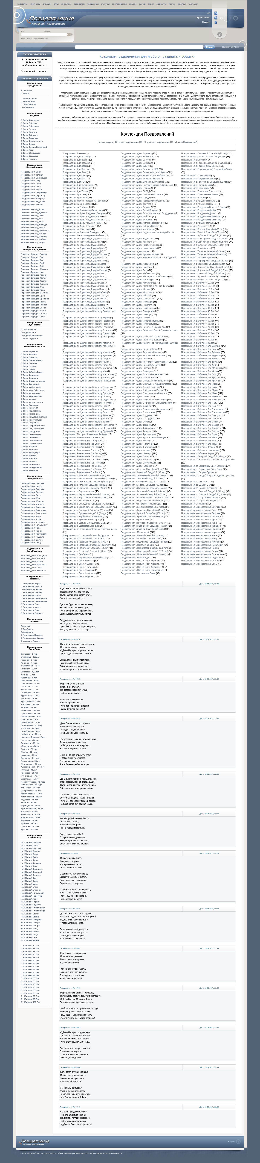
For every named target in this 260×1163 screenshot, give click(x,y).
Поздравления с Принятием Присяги (199, 191)
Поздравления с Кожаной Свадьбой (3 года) (142, 507)
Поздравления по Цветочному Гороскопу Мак (84, 371)
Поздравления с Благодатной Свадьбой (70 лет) (86, 504)
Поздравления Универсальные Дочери (200, 516)
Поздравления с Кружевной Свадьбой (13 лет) (143, 523)
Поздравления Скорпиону (34, 193)
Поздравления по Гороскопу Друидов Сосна (83, 295)
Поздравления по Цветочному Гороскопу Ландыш (86, 358)
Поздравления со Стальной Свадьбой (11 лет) (204, 494)
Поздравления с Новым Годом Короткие (140, 560)
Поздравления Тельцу (32, 175)
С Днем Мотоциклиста (32, 402)
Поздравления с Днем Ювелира (136, 466)
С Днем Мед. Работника (32, 390)
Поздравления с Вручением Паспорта (80, 519)
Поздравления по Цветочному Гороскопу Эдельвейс (87, 431)
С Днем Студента (29, 338)
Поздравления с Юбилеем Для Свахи (199, 422)
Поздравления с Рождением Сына (198, 223)
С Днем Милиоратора (31, 396)
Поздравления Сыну (31, 543)
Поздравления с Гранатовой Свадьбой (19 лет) (85, 548)
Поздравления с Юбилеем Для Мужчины (201, 396)
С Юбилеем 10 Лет (30, 946)
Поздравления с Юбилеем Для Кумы (199, 387)
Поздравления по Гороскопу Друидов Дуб (82, 251)
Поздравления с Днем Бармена (136, 153)
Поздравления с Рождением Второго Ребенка (203, 207)
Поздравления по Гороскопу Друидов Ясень (83, 305)
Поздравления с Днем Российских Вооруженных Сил (147, 362)
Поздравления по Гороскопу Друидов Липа (83, 276)
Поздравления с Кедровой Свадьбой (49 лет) (143, 500)
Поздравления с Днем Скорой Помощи (140, 387)
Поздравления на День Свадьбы (78, 226)
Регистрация (26, 38)
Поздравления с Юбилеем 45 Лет (197, 311)
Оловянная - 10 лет (30, 684)
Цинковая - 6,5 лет (30, 672)
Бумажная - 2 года (30, 657)
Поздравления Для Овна (74, 175)
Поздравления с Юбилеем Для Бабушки (200, 346)
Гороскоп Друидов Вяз (32, 260)
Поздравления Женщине (33, 501)
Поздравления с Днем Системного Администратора (146, 384)
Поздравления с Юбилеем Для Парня (199, 406)
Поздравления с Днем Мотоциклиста (139, 292)
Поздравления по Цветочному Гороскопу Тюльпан (86, 415)
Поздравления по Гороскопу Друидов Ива (82, 257)
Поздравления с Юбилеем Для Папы (199, 403)
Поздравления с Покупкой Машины (198, 178)
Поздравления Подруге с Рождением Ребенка (84, 434)
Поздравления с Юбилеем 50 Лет (197, 314)
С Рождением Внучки (31, 586)
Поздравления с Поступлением (196, 185)
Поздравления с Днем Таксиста (136, 425)
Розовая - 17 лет (29, 707)
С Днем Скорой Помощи (33, 426)
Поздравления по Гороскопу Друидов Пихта (83, 289)
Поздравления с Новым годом (135, 557)
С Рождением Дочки (31, 595)
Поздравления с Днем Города (135, 197)
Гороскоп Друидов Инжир (33, 275)
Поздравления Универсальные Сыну (199, 564)
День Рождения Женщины (34, 556)
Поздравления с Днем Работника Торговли (142, 340)
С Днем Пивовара (29, 405)
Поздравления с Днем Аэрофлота (79, 573)
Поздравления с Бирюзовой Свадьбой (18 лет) (85, 497)
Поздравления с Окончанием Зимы (138, 573)
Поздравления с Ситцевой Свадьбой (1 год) (202, 245)
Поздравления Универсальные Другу (199, 519)
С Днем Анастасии (30, 120)
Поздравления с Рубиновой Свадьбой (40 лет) (204, 235)
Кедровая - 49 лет (29, 800)
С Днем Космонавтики (32, 141)
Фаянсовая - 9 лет (30, 681)
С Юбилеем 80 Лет (30, 990)
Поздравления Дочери (32, 492)
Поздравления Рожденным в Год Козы (81, 447)
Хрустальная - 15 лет (31, 701)
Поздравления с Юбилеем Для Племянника (202, 409)
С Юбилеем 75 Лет (30, 987)
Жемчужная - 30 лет (30, 746)
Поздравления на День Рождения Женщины (84, 213)
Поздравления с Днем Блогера (136, 160)
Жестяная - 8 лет (29, 678)
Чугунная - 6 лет (29, 669)
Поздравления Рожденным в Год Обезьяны (83, 459)
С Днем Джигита (29, 132)
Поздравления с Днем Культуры (136, 267)
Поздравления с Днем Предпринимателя (141, 321)
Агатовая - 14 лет (29, 698)
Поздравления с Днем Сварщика (137, 371)
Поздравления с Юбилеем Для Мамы (199, 390)
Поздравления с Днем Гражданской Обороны (143, 201)
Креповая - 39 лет (29, 773)
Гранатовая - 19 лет (30, 713)
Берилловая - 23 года (31, 725)
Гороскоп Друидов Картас (33, 278)
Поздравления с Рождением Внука (198, 201)
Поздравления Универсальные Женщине (201, 526)
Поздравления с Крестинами (135, 519)
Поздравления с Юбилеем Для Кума (199, 384)
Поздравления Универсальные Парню (199, 551)
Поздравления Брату (31, 486)
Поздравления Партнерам (34, 534)
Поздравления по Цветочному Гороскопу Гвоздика (86, 321)
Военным (25, 626)
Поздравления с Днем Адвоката (78, 560)
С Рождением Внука (31, 583)
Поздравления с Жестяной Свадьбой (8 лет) (142, 478)
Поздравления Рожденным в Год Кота (80, 450)
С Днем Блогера (29, 363)
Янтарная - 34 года (30, 758)
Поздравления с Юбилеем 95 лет (197, 343)
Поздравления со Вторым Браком (197, 472)
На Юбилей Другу (29, 854)
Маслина (34, 293)
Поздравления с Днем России (135, 358)
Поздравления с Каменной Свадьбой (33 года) (143, 491)
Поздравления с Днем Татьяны (136, 431)
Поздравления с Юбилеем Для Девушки (200, 352)
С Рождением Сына (30, 604)
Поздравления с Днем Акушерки (78, 564)
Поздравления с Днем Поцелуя (136, 314)
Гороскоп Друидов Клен (32, 287)
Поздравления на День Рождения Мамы (82, 216)
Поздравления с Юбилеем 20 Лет (197, 295)
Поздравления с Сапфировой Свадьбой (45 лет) (204, 238)
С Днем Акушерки (29, 351)
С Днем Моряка (28, 399)
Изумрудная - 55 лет (31, 806)
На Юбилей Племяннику (33, 908)
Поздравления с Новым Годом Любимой (140, 564)
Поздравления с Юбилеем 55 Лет (197, 317)
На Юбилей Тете (29, 937)
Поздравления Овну (31, 172)
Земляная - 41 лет (29, 779)
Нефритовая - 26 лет (31, 734)
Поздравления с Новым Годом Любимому (141, 567)
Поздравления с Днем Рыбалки (136, 368)
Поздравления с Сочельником (195, 248)
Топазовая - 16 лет (30, 704)
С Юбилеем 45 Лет (30, 969)
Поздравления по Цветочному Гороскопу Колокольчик (88, 346)
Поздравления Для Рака (74, 178)
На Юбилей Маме (29, 884)
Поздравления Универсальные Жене (199, 523)
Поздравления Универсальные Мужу (199, 538)
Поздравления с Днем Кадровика (137, 238)
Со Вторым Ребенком (31, 589)
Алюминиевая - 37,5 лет (32, 767)
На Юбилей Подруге (31, 905)
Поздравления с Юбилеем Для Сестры (200, 431)
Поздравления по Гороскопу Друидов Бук (82, 242)
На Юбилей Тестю (30, 932)
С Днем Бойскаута (30, 126)
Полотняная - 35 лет (31, 761)
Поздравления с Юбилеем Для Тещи (199, 444)
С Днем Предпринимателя (34, 417)
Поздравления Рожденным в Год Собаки (82, 469)
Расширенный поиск (230, 47)
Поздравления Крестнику (33, 510)
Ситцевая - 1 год (29, 654)
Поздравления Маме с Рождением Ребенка (83, 201)
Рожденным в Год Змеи (32, 216)
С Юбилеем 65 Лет (30, 981)
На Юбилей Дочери (30, 851)
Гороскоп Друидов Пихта (33, 302)
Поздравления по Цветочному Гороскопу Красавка (87, 352)
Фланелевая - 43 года (31, 785)
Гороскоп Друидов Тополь (34, 311)
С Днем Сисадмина (30, 432)
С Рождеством (28, 101)
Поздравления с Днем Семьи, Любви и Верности (145, 381)
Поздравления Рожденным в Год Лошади (82, 453)
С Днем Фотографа (30, 452)
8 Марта (25, 93)
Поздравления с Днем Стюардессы (138, 418)
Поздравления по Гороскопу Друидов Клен (83, 273)
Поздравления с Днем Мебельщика (138, 273)
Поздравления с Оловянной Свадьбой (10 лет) (204, 153)
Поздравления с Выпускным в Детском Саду (84, 523)
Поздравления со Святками (194, 481)
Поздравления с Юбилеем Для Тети (198, 440)
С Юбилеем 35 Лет (30, 963)
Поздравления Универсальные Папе (199, 548)
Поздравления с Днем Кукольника (137, 264)
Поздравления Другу (31, 495)
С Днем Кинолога (29, 378)
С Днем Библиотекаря (32, 360)
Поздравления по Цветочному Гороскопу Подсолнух (87, 399)
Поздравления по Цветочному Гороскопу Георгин (86, 324)
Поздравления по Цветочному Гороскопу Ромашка (87, 409)
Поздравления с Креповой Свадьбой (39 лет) (143, 516)
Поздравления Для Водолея (76, 163)
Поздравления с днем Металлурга (137, 279)
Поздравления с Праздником (195, 188)
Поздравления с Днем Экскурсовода (139, 463)
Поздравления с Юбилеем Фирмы (197, 453)
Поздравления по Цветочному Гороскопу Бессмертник (88, 311)
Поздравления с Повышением (195, 175)
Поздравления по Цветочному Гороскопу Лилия (85, 362)
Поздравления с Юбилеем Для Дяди (199, 365)
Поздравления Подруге (32, 537)
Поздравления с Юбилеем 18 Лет (197, 292)
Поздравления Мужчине (33, 522)
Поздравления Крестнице (33, 513)
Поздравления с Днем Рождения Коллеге (141, 352)
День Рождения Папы (31, 568)
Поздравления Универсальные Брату (199, 510)
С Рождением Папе (30, 610)
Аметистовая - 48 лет (31, 797)
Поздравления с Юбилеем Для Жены (199, 371)
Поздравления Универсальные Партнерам (202, 554)
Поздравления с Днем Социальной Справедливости (146, 403)
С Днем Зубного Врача (32, 372)
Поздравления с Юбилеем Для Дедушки (201, 355)
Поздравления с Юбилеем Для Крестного (201, 377)
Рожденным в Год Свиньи (34, 236)
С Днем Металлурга (30, 393)
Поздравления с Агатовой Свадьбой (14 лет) (84, 475)
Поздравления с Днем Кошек (135, 251)
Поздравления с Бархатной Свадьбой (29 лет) (85, 488)
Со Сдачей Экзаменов (31, 335)
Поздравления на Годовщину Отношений (82, 210)
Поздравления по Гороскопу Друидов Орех (83, 283)
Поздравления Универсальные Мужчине (201, 542)
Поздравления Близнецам (34, 178)
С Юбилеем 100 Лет (30, 1002)
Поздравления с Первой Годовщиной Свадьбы (204, 163)
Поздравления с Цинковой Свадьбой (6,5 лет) (203, 273)
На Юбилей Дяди (29, 857)
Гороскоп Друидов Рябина (34, 305)
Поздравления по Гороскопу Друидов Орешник (85, 286)
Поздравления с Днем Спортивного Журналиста (144, 409)
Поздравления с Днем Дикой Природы (139, 210)
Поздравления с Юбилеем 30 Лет (197, 302)
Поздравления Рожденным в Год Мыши (81, 456)
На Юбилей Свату (29, 914)
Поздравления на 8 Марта (75, 207)
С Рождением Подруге (32, 613)
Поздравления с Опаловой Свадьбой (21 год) (203, 156)
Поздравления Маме (31, 516)
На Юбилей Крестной (31, 872)
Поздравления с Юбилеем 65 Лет (197, 324)
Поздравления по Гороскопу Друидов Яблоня (84, 302)
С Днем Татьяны (29, 159)
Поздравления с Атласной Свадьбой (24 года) (84, 485)
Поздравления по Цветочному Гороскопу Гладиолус (87, 327)
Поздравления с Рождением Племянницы (201, 219)
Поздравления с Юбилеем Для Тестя (199, 437)
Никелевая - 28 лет (30, 740)
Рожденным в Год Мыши (33, 227)
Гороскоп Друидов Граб (32, 263)
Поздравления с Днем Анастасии (78, 567)
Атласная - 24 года (30, 728)
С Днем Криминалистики (33, 381)
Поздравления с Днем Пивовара (136, 302)
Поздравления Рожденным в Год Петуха (82, 463)
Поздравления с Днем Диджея (136, 207)
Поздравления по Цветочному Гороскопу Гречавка (87, 333)
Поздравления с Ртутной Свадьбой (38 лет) (202, 232)
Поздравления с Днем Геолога (136, 188)
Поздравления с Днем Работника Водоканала (143, 327)
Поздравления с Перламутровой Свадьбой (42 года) (206, 169)
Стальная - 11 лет (29, 687)
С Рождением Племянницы (34, 601)
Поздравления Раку (30, 181)
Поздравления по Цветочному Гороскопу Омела (85, 390)
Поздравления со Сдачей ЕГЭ (195, 485)
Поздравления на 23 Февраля (77, 204)
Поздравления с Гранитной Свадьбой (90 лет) (84, 551)
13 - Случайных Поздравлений (155, 142)
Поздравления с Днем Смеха (135, 396)
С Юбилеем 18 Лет (30, 952)
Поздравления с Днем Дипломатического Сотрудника (147, 213)
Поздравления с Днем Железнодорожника (141, 223)
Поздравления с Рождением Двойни (198, 210)
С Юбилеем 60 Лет (30, 978)
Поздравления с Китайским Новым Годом (141, 504)
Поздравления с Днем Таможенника (138, 428)
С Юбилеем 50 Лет (30, 972)
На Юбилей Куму (29, 878)
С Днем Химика (28, 455)
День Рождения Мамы (32, 562)
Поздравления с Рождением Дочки (198, 213)
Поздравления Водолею (33, 201)
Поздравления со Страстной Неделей (199, 500)
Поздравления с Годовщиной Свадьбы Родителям (86, 545)
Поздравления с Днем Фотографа (137, 447)
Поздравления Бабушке (32, 483)
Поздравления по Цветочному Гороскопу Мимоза (86, 377)
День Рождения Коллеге (33, 559)
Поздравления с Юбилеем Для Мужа (199, 393)
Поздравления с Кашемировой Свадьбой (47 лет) (145, 497)
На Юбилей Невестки (31, 896)
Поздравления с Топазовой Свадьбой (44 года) (204, 254)
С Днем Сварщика (30, 423)
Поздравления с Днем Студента (136, 415)
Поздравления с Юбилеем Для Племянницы (203, 412)
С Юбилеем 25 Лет (30, 958)
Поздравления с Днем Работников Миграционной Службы (149, 343)
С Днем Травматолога (31, 443)
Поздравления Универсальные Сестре (200, 560)
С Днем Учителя (29, 446)
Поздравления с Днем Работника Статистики (143, 336)
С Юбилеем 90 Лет (30, 996)
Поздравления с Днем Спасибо (136, 406)
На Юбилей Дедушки (31, 848)
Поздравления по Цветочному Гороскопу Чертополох (88, 425)
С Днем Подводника (31, 411)
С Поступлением (29, 329)
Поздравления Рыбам (31, 204)
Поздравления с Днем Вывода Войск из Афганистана (147, 185)
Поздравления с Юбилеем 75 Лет (197, 330)
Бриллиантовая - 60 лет (32, 809)
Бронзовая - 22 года (30, 722)
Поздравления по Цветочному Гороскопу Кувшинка (87, 355)
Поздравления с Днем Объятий (136, 295)
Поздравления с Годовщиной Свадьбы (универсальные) (89, 529)
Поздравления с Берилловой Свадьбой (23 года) (86, 494)
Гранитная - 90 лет (30, 826)
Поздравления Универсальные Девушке (200, 513)
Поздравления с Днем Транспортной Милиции (143, 437)
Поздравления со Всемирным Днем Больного (203, 466)
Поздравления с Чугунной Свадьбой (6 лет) (202, 276)
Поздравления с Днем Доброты (136, 216)
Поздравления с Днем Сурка (135, 422)
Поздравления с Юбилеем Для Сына (199, 434)
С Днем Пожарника (30, 414)
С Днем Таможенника (31, 440)
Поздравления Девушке (32, 489)
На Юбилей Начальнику (32, 893)
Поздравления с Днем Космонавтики (139, 248)
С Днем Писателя (29, 408)
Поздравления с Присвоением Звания (199, 194)
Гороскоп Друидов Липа (33, 290)
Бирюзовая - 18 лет (30, 710)
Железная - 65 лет (29, 812)
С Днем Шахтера (29, 458)
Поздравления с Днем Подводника (138, 308)
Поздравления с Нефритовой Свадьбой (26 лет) (144, 548)
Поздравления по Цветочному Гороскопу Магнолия (87, 368)
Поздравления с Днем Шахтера (136, 453)
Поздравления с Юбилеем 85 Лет (197, 336)
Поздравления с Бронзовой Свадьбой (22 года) (85, 510)
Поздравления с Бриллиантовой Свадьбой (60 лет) (87, 507)
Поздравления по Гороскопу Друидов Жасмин (84, 254)
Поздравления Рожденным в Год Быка (81, 437)
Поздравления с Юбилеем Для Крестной (201, 381)
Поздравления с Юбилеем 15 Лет (197, 289)
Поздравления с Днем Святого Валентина (141, 374)
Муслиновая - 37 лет (31, 764)
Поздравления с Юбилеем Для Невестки (201, 399)
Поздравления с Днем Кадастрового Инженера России (147, 232)
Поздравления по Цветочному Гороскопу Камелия (86, 343)
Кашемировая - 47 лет (31, 794)
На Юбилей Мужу (29, 887)
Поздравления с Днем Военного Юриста (140, 178)
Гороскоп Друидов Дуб (32, 266)
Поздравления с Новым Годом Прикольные (142, 570)
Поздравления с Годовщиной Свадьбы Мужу (84, 542)
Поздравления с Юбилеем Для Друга (199, 362)
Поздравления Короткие (33, 507)
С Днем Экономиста (30, 464)
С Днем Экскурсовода (31, 467)
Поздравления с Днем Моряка (135, 289)
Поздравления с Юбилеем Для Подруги (200, 415)
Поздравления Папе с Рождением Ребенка (83, 235)
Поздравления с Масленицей (135, 532)
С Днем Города (28, 129)
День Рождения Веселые (33, 571)
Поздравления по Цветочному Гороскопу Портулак (87, 403)
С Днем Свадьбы (29, 156)
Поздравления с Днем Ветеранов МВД (139, 169)
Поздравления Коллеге (32, 504)
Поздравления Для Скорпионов (77, 185)
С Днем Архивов (29, 354)
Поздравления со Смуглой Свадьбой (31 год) (203, 491)
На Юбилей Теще (29, 935)
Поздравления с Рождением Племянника (201, 216)
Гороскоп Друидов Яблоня (34, 314)
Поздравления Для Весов (74, 160)
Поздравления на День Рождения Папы (81, 223)
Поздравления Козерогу (33, 198)
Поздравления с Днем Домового (136, 219)
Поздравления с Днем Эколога (136, 456)
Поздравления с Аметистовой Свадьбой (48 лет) (86, 481)
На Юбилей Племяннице (33, 911)
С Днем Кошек (28, 144)
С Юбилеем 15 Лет (30, 949)
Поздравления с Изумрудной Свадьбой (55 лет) (144, 488)
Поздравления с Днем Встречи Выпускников (142, 182)
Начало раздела (105, 142)
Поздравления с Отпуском (194, 160)
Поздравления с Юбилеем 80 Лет (197, 333)
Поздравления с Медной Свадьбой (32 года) (142, 535)
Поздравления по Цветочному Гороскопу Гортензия (87, 330)
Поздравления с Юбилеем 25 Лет (197, 298)
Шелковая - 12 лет (30, 693)
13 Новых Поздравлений (127, 142)
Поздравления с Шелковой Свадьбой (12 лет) (203, 279)
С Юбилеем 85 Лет (30, 993)
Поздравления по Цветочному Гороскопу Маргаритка (88, 374)
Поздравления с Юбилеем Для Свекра (200, 425)
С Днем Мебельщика (31, 387)
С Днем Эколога (28, 461)
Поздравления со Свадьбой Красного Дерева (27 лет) (207, 475)
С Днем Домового (29, 138)
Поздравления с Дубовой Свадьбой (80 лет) (142, 469)
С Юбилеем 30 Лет (30, 960)
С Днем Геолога (28, 366)
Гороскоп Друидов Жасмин (34, 269)
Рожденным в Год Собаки (33, 239)
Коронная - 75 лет (29, 820)
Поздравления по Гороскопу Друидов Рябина (84, 292)
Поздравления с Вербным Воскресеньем (82, 516)
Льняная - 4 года (29, 663)
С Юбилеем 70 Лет (30, 984)
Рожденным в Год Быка (32, 210)
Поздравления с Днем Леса (134, 270)
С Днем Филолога (29, 449)
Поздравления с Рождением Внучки (198, 204)
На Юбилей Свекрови (31, 920)
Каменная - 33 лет (29, 755)
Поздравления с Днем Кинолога (136, 242)
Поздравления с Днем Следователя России (142, 390)
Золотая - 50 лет (29, 802)
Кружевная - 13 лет (30, 696)
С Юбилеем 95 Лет (30, 999)
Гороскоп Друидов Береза (34, 254)
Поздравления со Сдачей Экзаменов (199, 488)
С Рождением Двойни (31, 592)
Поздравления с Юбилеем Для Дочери (200, 358)
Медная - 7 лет (28, 675)
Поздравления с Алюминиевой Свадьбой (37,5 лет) (87, 478)
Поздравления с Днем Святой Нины (138, 377)
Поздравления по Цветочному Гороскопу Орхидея (86, 393)
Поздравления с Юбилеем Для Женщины (201, 368)
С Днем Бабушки (29, 123)
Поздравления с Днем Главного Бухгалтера (142, 194)
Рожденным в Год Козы (32, 219)
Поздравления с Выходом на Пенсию (80, 526)
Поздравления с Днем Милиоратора (138, 283)
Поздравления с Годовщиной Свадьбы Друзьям (85, 535)
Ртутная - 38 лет (29, 770)
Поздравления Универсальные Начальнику (202, 545)
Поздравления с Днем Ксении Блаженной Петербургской (148, 257)
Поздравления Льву (31, 184)
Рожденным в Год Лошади (34, 224)
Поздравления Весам (31, 190)
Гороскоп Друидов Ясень (33, 317)
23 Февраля (26, 90)
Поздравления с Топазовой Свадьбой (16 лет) (203, 251)
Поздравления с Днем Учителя (136, 440)
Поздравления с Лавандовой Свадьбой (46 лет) (144, 526)
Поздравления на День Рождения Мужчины (83, 219)
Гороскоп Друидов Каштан (34, 281)
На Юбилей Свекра (30, 923)
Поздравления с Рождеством (195, 226)
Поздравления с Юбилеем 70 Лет (197, 327)
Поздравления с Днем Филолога (136, 444)
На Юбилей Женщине (31, 863)
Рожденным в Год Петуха (33, 233)
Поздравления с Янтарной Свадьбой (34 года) (203, 456)
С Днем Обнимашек (30, 153)
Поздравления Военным (74, 153)
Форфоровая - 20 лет (31, 716)
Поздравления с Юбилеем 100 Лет (198, 286)
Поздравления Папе (31, 528)
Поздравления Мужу (31, 519)
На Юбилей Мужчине (31, 890)
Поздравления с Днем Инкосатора (137, 229)
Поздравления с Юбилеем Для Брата (199, 349)
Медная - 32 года (29, 752)
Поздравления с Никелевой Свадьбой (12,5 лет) (144, 551)
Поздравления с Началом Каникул (137, 545)
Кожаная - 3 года (29, 660)
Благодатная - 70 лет (31, 818)
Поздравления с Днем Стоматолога (138, 412)
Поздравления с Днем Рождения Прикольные (143, 355)
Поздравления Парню (31, 531)
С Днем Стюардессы (31, 438)
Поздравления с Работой (193, 197)
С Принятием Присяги (31, 635)
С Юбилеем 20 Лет (30, 955)
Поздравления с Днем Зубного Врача (139, 226)
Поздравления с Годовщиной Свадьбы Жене (84, 538)
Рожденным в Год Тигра (33, 242)
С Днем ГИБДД (28, 369)
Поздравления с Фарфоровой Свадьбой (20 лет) (205, 261)
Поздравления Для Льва (74, 172)
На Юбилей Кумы (29, 881)
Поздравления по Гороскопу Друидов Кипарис (84, 270)
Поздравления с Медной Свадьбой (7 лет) (141, 538)
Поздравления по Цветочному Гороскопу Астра (85, 308)
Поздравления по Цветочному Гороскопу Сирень (86, 412)
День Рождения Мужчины (33, 565)
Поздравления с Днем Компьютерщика (140, 245)
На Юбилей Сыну (29, 929)
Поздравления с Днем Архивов (77, 570)
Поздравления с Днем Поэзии (135, 317)
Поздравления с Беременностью (78, 491)
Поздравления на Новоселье (76, 229)
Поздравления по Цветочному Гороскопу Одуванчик (87, 387)
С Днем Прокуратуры (31, 420)
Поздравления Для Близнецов (77, 156)
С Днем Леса (27, 150)
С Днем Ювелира (29, 470)
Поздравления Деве (31, 187)
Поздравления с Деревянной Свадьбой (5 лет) (85, 557)
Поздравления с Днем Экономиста (138, 459)
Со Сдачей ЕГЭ (28, 332)
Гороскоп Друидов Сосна (33, 308)
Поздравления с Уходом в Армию (197, 257)
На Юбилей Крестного (32, 869)
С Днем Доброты (29, 135)
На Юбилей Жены (29, 860)
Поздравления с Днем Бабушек (77, 576)
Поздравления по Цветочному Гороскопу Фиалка (86, 418)
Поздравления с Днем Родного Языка (139, 349)
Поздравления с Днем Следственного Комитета (144, 393)
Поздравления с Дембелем (75, 554)
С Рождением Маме (30, 607)
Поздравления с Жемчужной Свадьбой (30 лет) (144, 475)
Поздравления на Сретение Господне (80, 232)
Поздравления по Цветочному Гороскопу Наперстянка (88, 381)
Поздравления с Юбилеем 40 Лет (197, 308)
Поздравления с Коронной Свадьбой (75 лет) (143, 510)
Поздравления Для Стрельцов (77, 188)
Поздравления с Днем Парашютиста (138, 298)
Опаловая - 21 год (29, 719)
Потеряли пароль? (40, 38)
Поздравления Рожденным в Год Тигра (81, 472)
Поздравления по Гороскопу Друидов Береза (84, 238)
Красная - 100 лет (29, 829)
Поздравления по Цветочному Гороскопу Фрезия (86, 422)
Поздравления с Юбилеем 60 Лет (197, 321)
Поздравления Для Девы (74, 166)
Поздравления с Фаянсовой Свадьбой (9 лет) (203, 264)
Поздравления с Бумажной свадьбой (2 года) (84, 513)
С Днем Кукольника (30, 384)
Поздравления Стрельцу (33, 196)
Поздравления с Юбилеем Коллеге (198, 447)
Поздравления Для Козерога (76, 169)
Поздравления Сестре (32, 540)
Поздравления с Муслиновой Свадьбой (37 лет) (144, 542)
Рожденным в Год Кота (32, 221)
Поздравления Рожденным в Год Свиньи (82, 466)
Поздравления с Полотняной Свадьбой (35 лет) (204, 182)
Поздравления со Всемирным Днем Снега (201, 469)
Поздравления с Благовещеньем (78, 500)
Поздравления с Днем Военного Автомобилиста (144, 175)
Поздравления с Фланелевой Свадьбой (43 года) (205, 267)
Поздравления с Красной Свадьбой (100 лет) (143, 513)
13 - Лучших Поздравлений (184, 142)
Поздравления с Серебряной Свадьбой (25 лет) (204, 242)
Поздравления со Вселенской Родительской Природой (208, 459)
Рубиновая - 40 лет (30, 776)
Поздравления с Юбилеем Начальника (200, 450)
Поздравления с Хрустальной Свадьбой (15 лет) (204, 270)
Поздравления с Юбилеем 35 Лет (197, 305)
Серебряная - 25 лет (31, 731)
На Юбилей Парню (30, 902)
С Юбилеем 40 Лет (30, 966)
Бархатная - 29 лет (30, 743)
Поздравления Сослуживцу (194, 504)
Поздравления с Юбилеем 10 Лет (197, 283)
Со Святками (27, 107)
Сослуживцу (27, 632)
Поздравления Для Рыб (74, 182)
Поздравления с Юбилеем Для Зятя (198, 374)
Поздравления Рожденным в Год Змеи (81, 444)
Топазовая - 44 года (30, 788)
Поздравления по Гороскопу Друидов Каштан (84, 267)
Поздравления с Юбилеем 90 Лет (197, 340)
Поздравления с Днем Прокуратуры (138, 324)
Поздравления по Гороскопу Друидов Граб (83, 248)
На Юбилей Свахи (30, 917)
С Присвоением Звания (32, 638)
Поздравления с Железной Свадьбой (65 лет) (143, 472)
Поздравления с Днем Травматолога (139, 434)
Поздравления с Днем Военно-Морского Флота (144, 172)
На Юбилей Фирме (30, 940)
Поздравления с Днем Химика (135, 450)
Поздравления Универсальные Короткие (201, 532)
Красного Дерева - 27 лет (33, 737)
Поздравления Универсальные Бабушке (200, 507)
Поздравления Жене (31, 498)
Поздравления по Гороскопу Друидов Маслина (85, 279)
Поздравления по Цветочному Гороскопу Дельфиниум (88, 336)
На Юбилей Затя (29, 866)
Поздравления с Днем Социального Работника (144, 399)
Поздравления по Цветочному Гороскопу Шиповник (87, 428)
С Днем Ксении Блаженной (34, 147)
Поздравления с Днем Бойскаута (137, 163)
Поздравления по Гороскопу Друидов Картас (84, 264)
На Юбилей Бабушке (31, 842)
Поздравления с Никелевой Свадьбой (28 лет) (143, 554)
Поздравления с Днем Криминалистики (140, 254)
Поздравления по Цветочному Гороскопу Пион (85, 396)
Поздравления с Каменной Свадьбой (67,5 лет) (144, 494)
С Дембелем (27, 629)
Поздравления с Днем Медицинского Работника (144, 276)
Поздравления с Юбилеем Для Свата (199, 418)
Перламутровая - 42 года (33, 782)
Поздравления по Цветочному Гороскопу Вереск (86, 317)
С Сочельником (28, 104)
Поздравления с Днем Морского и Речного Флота (145, 286)
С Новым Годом (29, 98)
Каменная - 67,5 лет (30, 815)
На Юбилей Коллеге (31, 875)
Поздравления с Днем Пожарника (137, 311)
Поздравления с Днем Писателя (136, 305)
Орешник (35, 299)
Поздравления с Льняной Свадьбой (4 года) (142, 529)
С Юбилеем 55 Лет (30, 975)
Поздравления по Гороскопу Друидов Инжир (84, 261)
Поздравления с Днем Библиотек (137, 156)
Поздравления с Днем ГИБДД (135, 191)
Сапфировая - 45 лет (31, 791)
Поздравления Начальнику (34, 525)
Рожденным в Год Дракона (34, 213)
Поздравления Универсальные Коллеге (200, 529)
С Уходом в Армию (30, 641)
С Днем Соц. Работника (32, 429)
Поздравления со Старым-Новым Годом (200, 497)
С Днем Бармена (29, 357)
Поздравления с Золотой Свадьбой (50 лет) (142, 485)
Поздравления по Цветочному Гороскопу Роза (84, 406)
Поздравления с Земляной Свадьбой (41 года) (143, 481)
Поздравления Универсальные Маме (199, 535)
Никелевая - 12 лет (30, 690)
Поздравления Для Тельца (75, 191)
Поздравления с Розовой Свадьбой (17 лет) (202, 229)
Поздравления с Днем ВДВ (134, 166)
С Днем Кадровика (30, 375)
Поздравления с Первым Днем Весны (199, 166)
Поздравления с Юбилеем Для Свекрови (201, 428)
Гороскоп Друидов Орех (33, 296)
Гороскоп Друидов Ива (32, 272)
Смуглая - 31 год (29, 749)
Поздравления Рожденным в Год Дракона (82, 440)
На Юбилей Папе (29, 899)
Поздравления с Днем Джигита (136, 204)
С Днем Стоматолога (31, 435)
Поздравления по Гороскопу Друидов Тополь (84, 298)
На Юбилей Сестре (30, 926)
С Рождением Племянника (34, 598)
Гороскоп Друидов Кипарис (34, 284)
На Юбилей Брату (29, 845)
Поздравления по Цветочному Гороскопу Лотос (85, 365)
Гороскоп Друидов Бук (32, 257)
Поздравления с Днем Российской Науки (141, 365)
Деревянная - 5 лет (30, 666)
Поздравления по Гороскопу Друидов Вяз (82, 245)
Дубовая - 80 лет (29, 823)
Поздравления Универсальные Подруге (200, 557)
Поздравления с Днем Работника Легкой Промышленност (149, 330)
